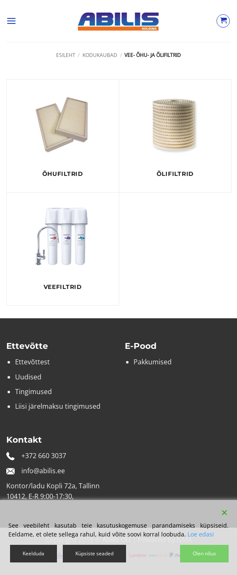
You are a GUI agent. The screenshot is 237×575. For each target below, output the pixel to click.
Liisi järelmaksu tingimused (57, 406)
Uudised (28, 377)
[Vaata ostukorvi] (223, 21)
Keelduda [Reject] (33, 553)
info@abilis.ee (43, 470)
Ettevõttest (32, 361)
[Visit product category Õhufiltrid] (63, 136)
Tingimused (33, 391)
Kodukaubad (99, 55)
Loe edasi (201, 534)
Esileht (65, 55)
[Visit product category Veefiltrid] (63, 249)
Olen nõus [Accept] (204, 553)
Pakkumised (153, 361)
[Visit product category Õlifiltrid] (175, 136)
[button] (11, 20)
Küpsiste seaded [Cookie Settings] (94, 553)
